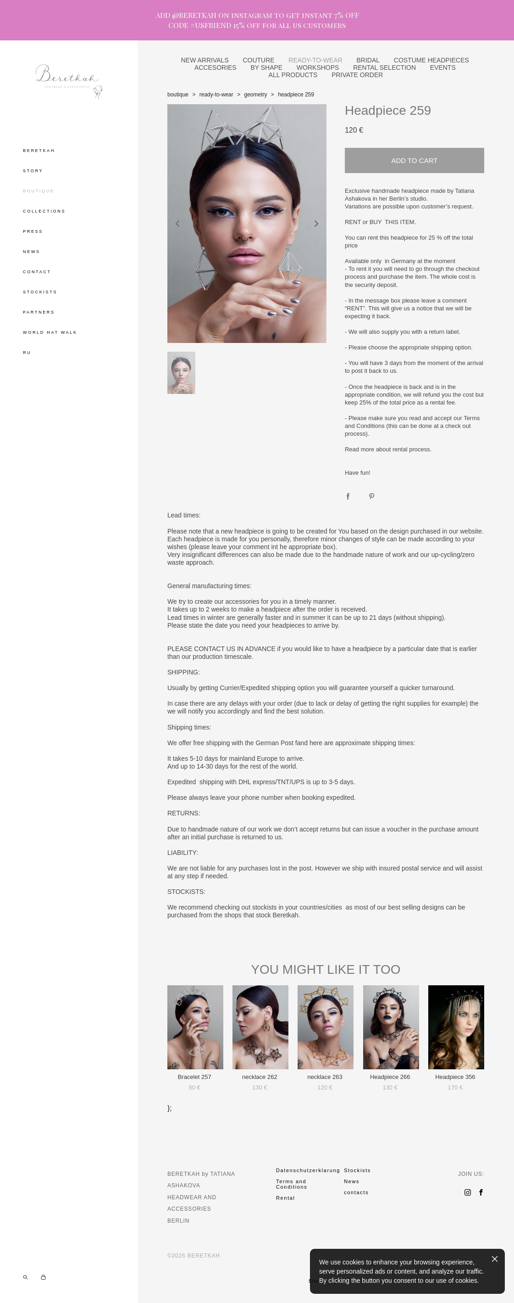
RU (27, 352)
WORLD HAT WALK (50, 332)
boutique (177, 94)
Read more (359, 449)
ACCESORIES (215, 67)
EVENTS (443, 67)
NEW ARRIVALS (205, 60)
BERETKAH (39, 150)
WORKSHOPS (318, 67)
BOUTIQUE (39, 191)
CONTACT (37, 272)
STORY (33, 170)
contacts (356, 1192)
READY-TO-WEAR (315, 60)
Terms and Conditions (291, 1184)
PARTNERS (39, 312)
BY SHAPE (266, 67)
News (351, 1181)
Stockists (357, 1170)
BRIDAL (368, 60)
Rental (285, 1198)
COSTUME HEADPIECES (431, 60)
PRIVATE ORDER (357, 75)
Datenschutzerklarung (308, 1170)
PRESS (33, 231)
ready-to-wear (216, 94)
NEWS (31, 251)
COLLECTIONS (44, 211)
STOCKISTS (40, 292)
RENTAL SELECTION (384, 67)
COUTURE (258, 60)
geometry (255, 94)
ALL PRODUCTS (293, 75)
